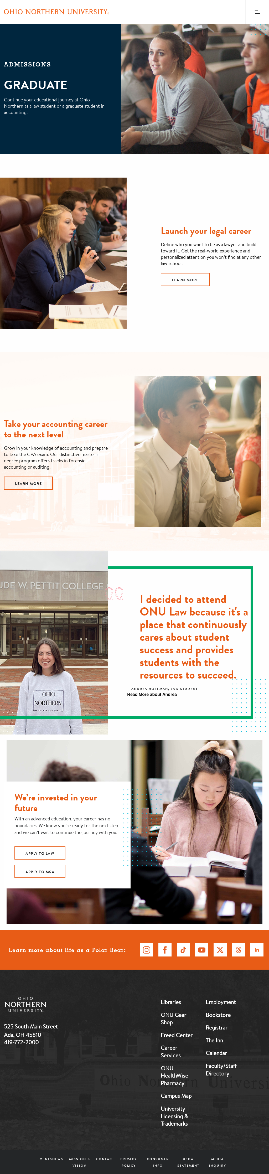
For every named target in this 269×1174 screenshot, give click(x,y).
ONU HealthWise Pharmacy (174, 1075)
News (57, 1159)
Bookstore (218, 1014)
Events (45, 1159)
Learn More (185, 280)
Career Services (171, 1051)
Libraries (171, 1002)
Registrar (216, 1027)
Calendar (216, 1053)
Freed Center (177, 1035)
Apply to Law (39, 853)
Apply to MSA (39, 872)
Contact (105, 1159)
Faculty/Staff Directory (221, 1069)
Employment (221, 1002)
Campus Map (176, 1095)
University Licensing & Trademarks (174, 1116)
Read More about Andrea (152, 694)
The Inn (214, 1040)
